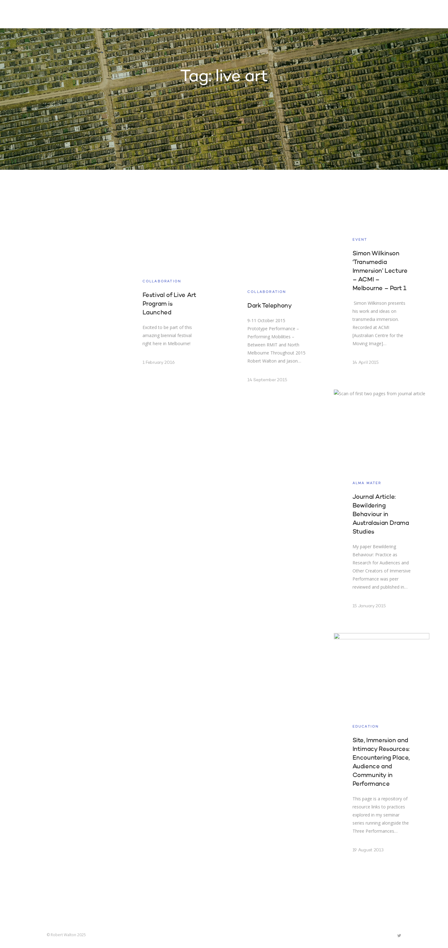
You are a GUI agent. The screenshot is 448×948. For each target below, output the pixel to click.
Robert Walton (61, 14)
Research (290, 15)
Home (226, 15)
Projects (255, 15)
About (320, 15)
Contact (350, 15)
